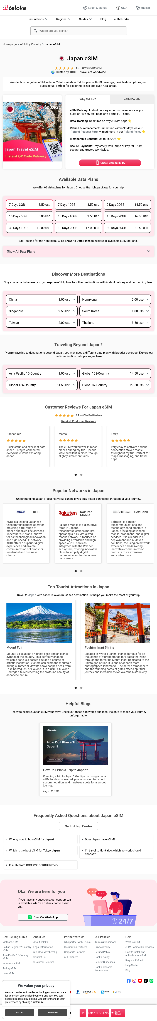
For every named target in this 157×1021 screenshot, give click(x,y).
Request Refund (134, 960)
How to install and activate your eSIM (135, 953)
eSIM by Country (30, 44)
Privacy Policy (102, 947)
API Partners (71, 957)
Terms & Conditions (105, 942)
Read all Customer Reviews (78, 421)
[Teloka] (14, 8)
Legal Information (43, 947)
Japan (32, 595)
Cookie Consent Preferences (103, 968)
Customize (52, 1013)
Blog (103, 19)
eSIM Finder (121, 19)
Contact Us (39, 957)
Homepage (10, 44)
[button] (75, 475)
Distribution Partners (75, 947)
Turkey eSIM (9, 968)
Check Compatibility (110, 163)
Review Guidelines (105, 962)
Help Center (131, 965)
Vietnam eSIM (10, 942)
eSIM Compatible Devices (139, 947)
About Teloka (40, 942)
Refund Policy (132, 131)
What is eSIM (132, 942)
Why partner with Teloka (77, 942)
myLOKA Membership (45, 952)
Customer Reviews (43, 962)
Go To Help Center (78, 826)
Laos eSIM (8, 973)
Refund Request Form (85, 131)
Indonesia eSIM (11, 963)
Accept (20, 1013)
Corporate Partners (74, 952)
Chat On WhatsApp (43, 917)
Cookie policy (102, 957)
